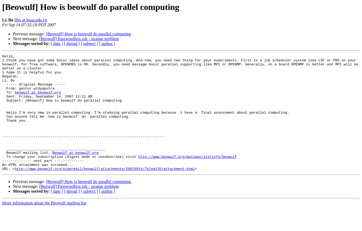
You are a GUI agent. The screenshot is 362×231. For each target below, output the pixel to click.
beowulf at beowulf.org (38, 100)
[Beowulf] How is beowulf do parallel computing (88, 34)
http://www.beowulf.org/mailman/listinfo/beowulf (187, 177)
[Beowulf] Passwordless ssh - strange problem (79, 38)
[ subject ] (89, 43)
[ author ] (107, 43)
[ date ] (57, 43)
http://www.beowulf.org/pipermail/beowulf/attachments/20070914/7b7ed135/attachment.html (105, 191)
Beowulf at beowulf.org (75, 172)
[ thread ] (72, 43)
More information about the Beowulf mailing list (44, 226)
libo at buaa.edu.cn (31, 20)
